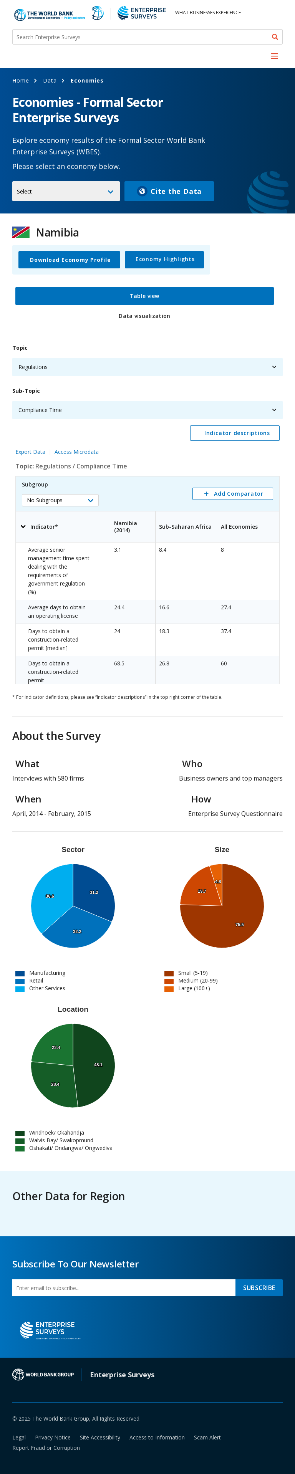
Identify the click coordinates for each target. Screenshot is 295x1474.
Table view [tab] (144, 295)
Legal (19, 1437)
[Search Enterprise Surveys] (147, 37)
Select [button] (24, 191)
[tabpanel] (147, 510)
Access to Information (157, 1437)
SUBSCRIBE (259, 1288)
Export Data (30, 451)
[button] (60, 500)
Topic (20, 347)
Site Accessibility (100, 1437)
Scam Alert (207, 1437)
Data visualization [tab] (144, 315)
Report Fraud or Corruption (46, 1447)
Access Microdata (77, 451)
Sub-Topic (26, 390)
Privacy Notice (53, 1437)
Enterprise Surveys (122, 1374)
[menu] (275, 56)
